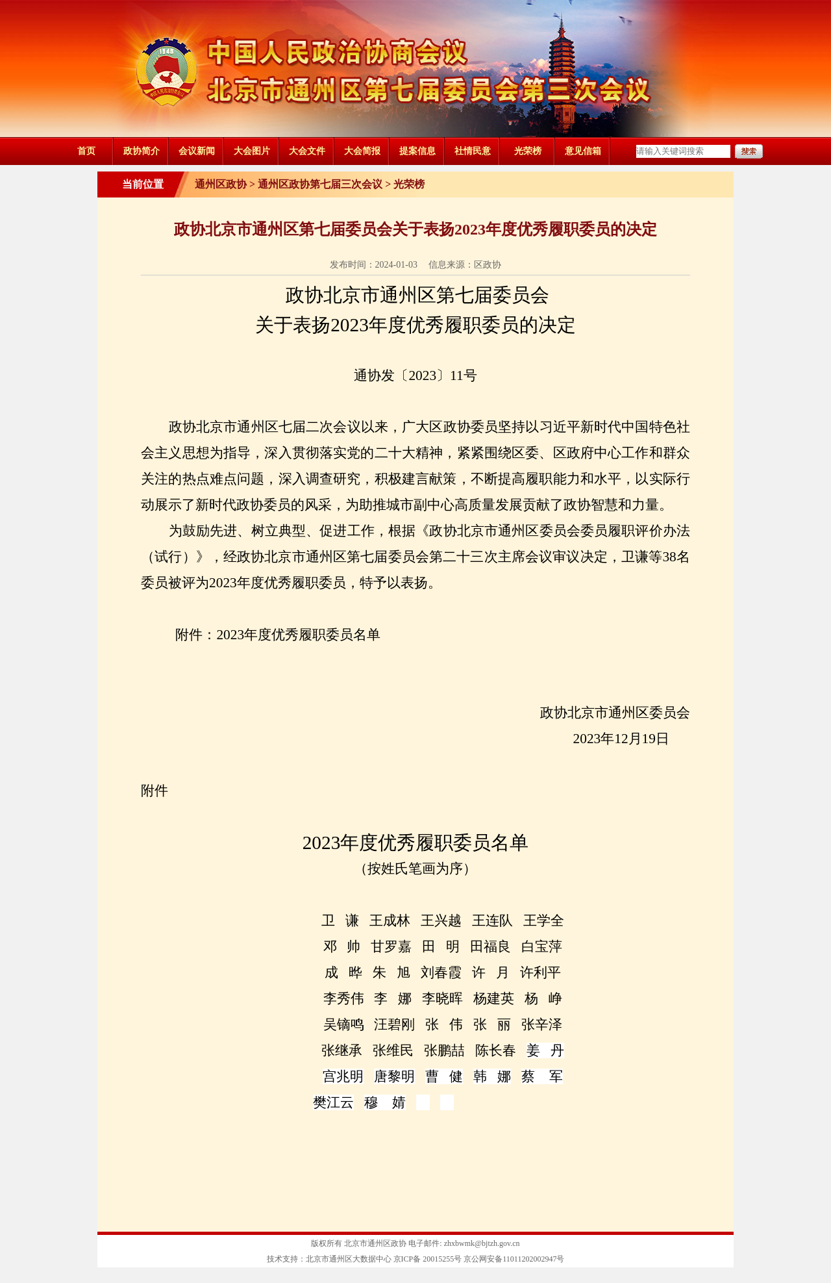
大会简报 (362, 151)
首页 (86, 151)
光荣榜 (527, 151)
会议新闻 (197, 151)
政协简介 (141, 151)
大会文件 (307, 151)
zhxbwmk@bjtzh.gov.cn (482, 1243)
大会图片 (252, 151)
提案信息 (417, 151)
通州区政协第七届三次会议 (320, 184)
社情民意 (472, 151)
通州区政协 (221, 184)
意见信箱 (583, 151)
